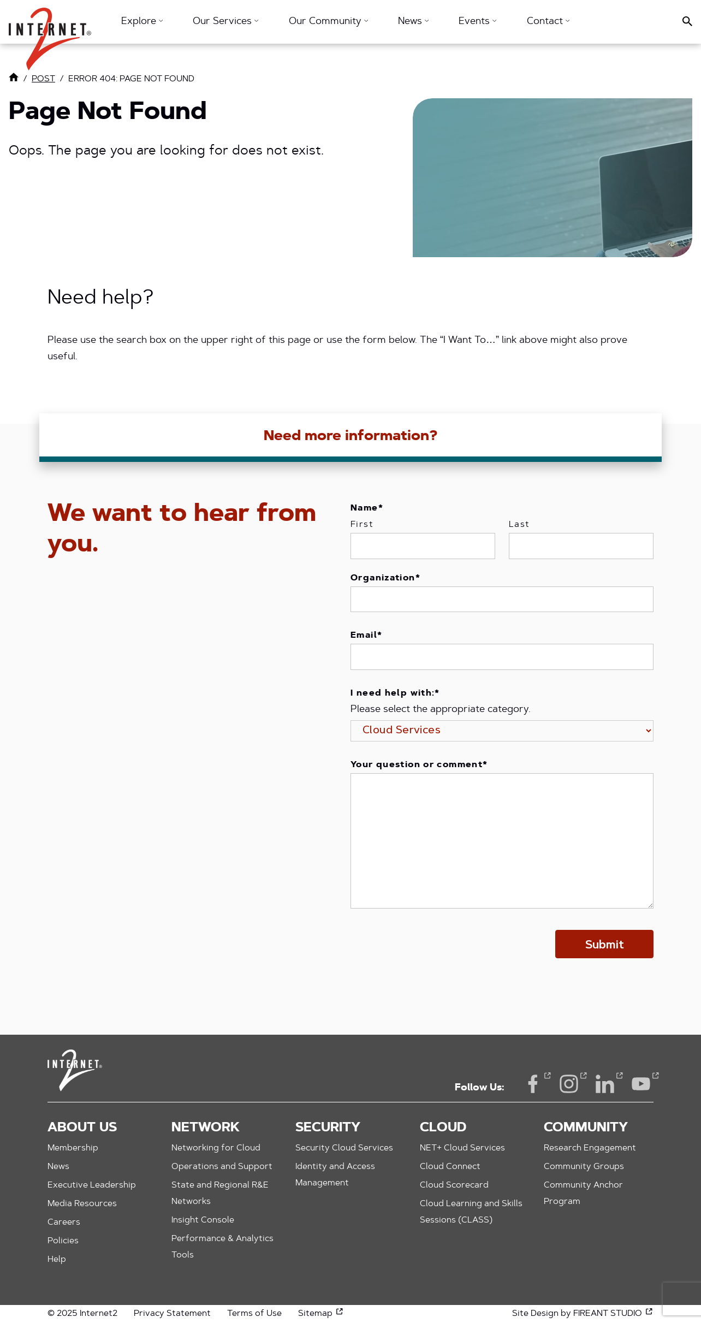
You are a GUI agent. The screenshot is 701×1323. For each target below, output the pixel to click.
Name (366, 508)
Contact (548, 22)
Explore (142, 22)
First (361, 524)
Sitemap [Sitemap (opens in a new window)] (321, 1313)
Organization (385, 578)
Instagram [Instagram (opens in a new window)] (568, 1083)
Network (205, 1128)
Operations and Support (221, 1166)
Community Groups (584, 1166)
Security (327, 1128)
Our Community (328, 22)
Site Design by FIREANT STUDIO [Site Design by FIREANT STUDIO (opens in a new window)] (583, 1313)
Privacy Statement (172, 1313)
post (43, 79)
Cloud (443, 1128)
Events (477, 22)
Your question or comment (419, 765)
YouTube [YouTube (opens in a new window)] (641, 1083)
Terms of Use (254, 1313)
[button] (50, 33)
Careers (63, 1222)
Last (519, 524)
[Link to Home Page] (14, 79)
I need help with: (395, 693)
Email (366, 635)
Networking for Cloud (215, 1148)
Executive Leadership (91, 1185)
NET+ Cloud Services (462, 1148)
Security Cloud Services (344, 1148)
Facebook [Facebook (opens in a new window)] (532, 1083)
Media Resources (82, 1204)
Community (586, 1128)
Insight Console (202, 1220)
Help (56, 1259)
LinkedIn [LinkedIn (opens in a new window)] (604, 1083)
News (413, 22)
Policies (63, 1241)
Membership (72, 1148)
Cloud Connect (450, 1166)
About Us (82, 1128)
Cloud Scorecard (454, 1185)
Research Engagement (590, 1148)
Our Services (225, 22)
